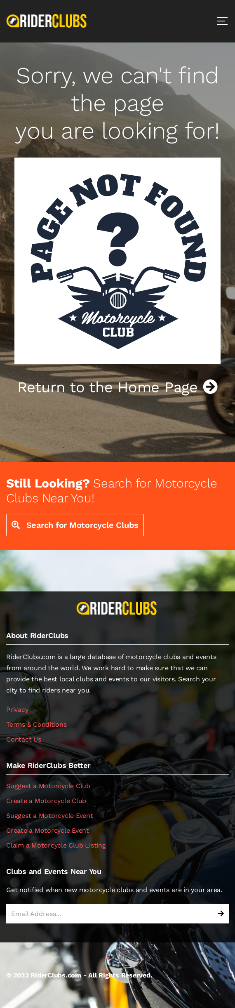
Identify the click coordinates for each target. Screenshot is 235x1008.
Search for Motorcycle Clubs (75, 525)
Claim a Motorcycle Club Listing (56, 845)
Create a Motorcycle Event (47, 830)
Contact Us (23, 739)
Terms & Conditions (36, 724)
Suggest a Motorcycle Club (48, 786)
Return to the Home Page (117, 387)
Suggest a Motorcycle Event (49, 816)
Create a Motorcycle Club (46, 801)
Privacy (17, 710)
